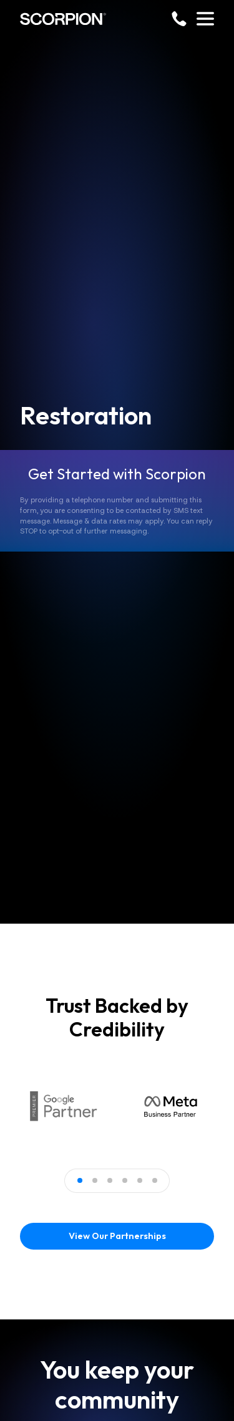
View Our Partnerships (117, 1236)
